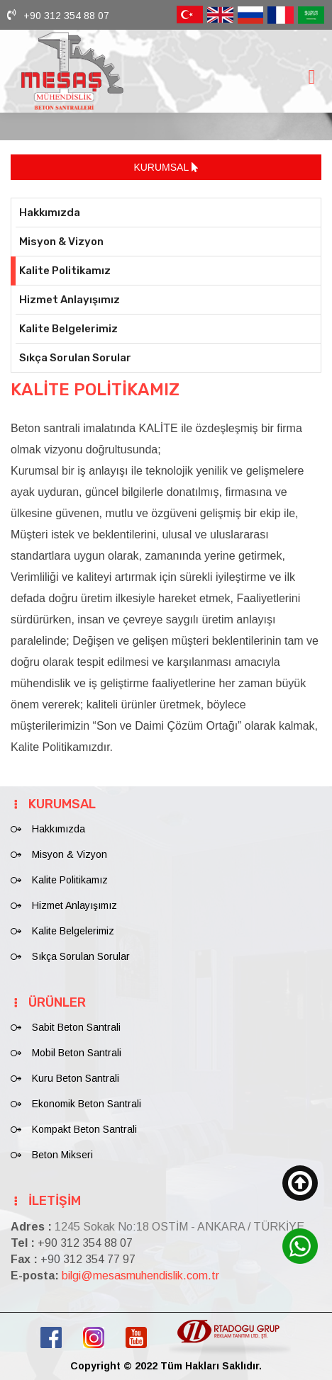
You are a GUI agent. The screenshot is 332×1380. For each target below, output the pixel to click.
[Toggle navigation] (311, 77)
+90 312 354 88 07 (66, 15)
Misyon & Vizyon (61, 241)
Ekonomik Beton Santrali (86, 1103)
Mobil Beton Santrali (76, 1052)
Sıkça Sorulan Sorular (75, 357)
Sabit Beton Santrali (76, 1027)
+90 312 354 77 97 (87, 1259)
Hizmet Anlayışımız (69, 299)
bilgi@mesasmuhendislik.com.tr (140, 1275)
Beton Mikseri (62, 1154)
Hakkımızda (49, 212)
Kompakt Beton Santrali (84, 1129)
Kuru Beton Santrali (75, 1078)
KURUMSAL (165, 167)
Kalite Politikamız (65, 270)
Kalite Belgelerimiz (68, 328)
